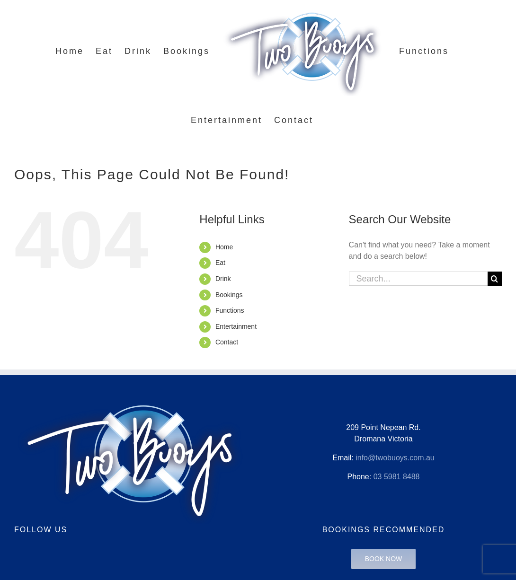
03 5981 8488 (397, 477)
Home (224, 247)
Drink (223, 278)
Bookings (229, 295)
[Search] (495, 279)
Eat (220, 262)
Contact (226, 342)
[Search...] (418, 279)
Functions (229, 310)
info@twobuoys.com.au (395, 458)
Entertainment (236, 326)
